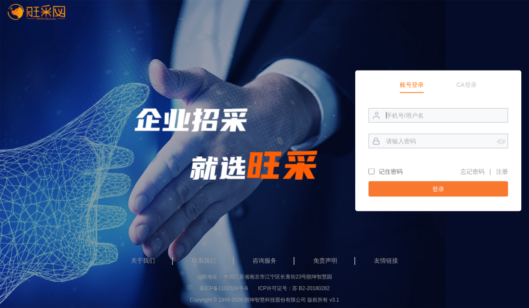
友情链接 (386, 260)
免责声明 (325, 260)
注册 (502, 171)
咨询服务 (264, 260)
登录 (438, 188)
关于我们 (143, 260)
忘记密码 (472, 171)
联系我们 (204, 260)
